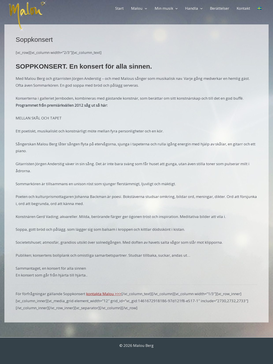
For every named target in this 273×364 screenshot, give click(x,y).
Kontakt (243, 8)
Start (119, 8)
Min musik (166, 8)
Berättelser (219, 8)
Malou (139, 8)
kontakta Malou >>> (103, 293)
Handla (193, 8)
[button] (145, 8)
